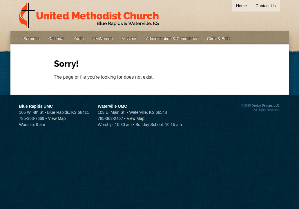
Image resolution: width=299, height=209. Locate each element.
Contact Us (265, 5)
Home (241, 5)
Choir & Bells (218, 38)
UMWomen (103, 38)
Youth (78, 38)
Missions (129, 38)
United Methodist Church (89, 15)
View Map (57, 118)
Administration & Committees (172, 38)
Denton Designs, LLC (265, 105)
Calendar (56, 38)
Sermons (31, 38)
